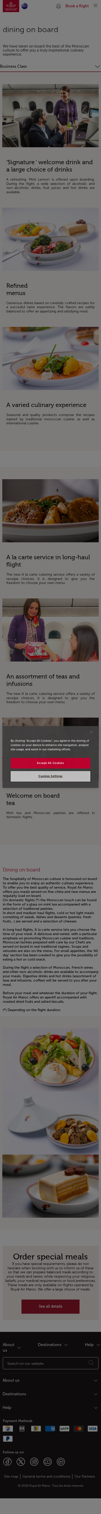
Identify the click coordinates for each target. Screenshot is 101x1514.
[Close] (91, 732)
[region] (50, 757)
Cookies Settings (50, 776)
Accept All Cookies (50, 763)
